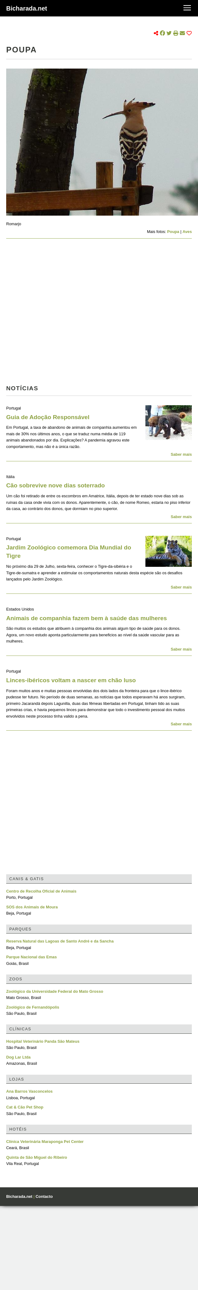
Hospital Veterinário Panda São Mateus (43, 1041)
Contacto (44, 1196)
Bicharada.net (26, 8)
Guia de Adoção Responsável (47, 417)
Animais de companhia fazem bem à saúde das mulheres (86, 618)
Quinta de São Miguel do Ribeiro (36, 1157)
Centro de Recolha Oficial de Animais (41, 891)
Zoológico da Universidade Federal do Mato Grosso (54, 991)
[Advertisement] (62, 313)
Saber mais (181, 454)
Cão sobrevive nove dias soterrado (55, 485)
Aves (187, 231)
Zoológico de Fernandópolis (32, 1007)
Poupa (173, 231)
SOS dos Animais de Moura (32, 907)
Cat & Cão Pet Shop (24, 1107)
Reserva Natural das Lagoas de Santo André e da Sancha (60, 941)
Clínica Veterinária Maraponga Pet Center (45, 1141)
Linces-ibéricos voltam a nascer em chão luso (71, 680)
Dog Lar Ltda (18, 1057)
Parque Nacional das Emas (31, 957)
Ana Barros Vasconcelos (29, 1091)
